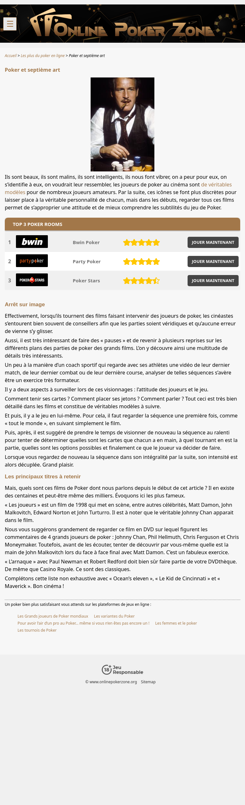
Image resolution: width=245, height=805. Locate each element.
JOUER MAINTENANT (213, 242)
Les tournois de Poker (37, 630)
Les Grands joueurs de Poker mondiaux (53, 616)
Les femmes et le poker (176, 623)
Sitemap (148, 682)
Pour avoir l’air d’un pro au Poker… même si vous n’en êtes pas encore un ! (83, 623)
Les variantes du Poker (114, 616)
